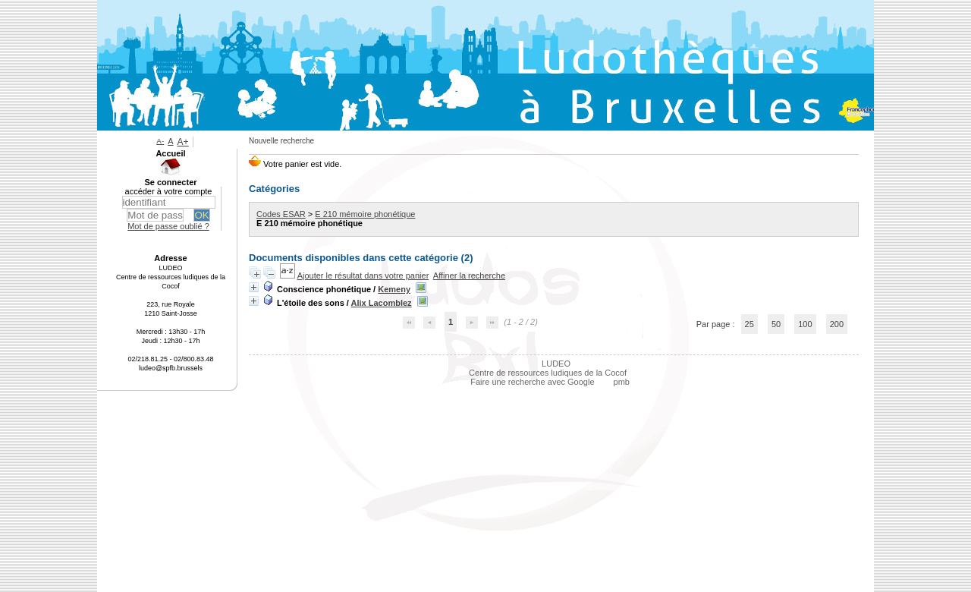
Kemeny (394, 289)
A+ (183, 142)
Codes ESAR (281, 214)
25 (749, 324)
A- (160, 141)
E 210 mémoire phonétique (365, 214)
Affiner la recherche (469, 275)
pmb (622, 381)
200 (837, 324)
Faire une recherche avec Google (532, 381)
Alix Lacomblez (381, 302)
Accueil (170, 153)
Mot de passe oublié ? (168, 226)
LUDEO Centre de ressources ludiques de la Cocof (548, 368)
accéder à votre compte (168, 191)
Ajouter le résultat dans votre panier (363, 275)
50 (776, 324)
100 (805, 324)
